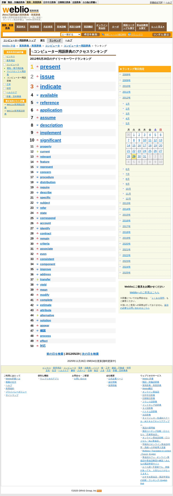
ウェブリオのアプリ (49, 378)
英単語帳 (61, 26)
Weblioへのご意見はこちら (145, 292)
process (45, 335)
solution (45, 320)
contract (45, 233)
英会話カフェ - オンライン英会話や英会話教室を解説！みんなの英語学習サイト (155, 460)
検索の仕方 (11, 382)
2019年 (127, 238)
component (47, 264)
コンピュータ (52, 45)
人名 (102, 370)
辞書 (4, 2)
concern (45, 172)
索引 (42, 40)
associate (46, 248)
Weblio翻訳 (147, 388)
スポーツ (81, 370)
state (43, 212)
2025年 (127, 272)
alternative (47, 315)
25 (149, 151)
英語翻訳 (88, 26)
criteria (44, 243)
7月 (128, 174)
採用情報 (112, 385)
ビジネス (10, 56)
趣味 (73, 370)
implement (50, 132)
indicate (50, 86)
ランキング (55, 40)
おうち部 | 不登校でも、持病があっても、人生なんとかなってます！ (155, 470)
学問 (8, 88)
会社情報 (112, 382)
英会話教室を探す (142, 26)
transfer (45, 279)
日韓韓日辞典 (64, 2)
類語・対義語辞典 (16, 2)
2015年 (127, 214)
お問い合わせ (80, 378)
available (49, 95)
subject (45, 202)
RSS (99, 491)
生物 (90, 370)
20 (160, 145)
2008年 (127, 74)
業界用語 (10, 60)
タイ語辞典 (147, 408)
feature (44, 161)
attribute (45, 310)
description (51, 125)
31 (144, 156)
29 (133, 156)
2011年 (127, 91)
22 (133, 151)
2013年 (127, 203)
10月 (128, 188)
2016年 (127, 220)
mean (43, 289)
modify (44, 294)
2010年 (127, 86)
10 (144, 140)
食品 (96, 370)
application (51, 110)
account (45, 223)
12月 (128, 198)
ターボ (115, 26)
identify (45, 228)
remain (44, 238)
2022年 (127, 255)
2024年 (127, 266)
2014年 (127, 209)
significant (50, 140)
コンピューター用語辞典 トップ (19, 40)
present (50, 66)
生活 (54, 370)
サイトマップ (12, 395)
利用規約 (10, 388)
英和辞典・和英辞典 (30, 45)
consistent (47, 259)
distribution (47, 182)
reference (49, 102)
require (45, 187)
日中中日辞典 (49, 2)
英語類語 (34, 26)
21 (128, 151)
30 (139, 156)
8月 (128, 179)
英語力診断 (75, 26)
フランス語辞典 (149, 401)
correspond (47, 218)
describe (46, 192)
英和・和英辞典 (34, 2)
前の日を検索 (55, 353)
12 (155, 140)
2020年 (127, 243)
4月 (128, 118)
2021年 (127, 249)
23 (139, 151)
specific (45, 197)
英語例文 (21, 26)
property (45, 146)
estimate (45, 304)
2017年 (127, 226)
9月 (128, 184)
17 (144, 145)
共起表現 (47, 26)
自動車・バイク (91, 368)
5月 (128, 123)
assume (48, 117)
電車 (80, 368)
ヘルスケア (11, 92)
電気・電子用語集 (15, 68)
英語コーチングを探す (129, 26)
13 (160, 140)
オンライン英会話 (102, 26)
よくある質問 (158, 298)
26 (155, 151)
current (45, 151)
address (45, 274)
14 (128, 145)
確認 (43, 330)
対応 (43, 345)
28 (128, 156)
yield (43, 284)
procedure (47, 177)
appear (44, 325)
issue (47, 76)
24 (144, 151)
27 (160, 151)
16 (139, 145)
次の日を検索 (90, 353)
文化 (48, 370)
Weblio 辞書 (9, 45)
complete (46, 299)
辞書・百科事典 (13, 96)
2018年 (127, 232)
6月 (128, 169)
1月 (128, 103)
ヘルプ (169, 2)
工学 (8, 84)
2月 (128, 108)
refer (43, 207)
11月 (128, 193)
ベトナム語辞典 (149, 411)
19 (155, 145)
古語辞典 (76, 2)
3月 (128, 113)
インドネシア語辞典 (151, 405)
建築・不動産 (118, 368)
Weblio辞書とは (13, 378)
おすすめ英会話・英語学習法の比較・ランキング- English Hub (155, 480)
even (43, 253)
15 (133, 145)
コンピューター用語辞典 (77, 45)
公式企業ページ (115, 378)
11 (149, 140)
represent (46, 166)
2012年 (127, 97)
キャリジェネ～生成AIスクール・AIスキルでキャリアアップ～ (155, 421)
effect (44, 340)
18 (149, 145)
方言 (109, 370)
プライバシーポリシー (16, 392)
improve (45, 269)
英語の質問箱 (148, 428)
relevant (45, 156)
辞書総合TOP (156, 2)
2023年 (127, 261)
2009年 (127, 80)
